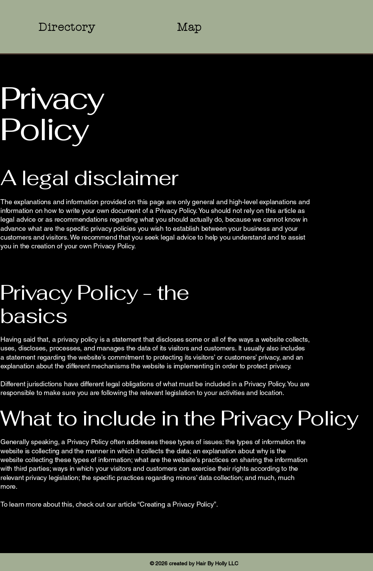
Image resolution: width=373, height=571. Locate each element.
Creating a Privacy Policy (177, 504)
